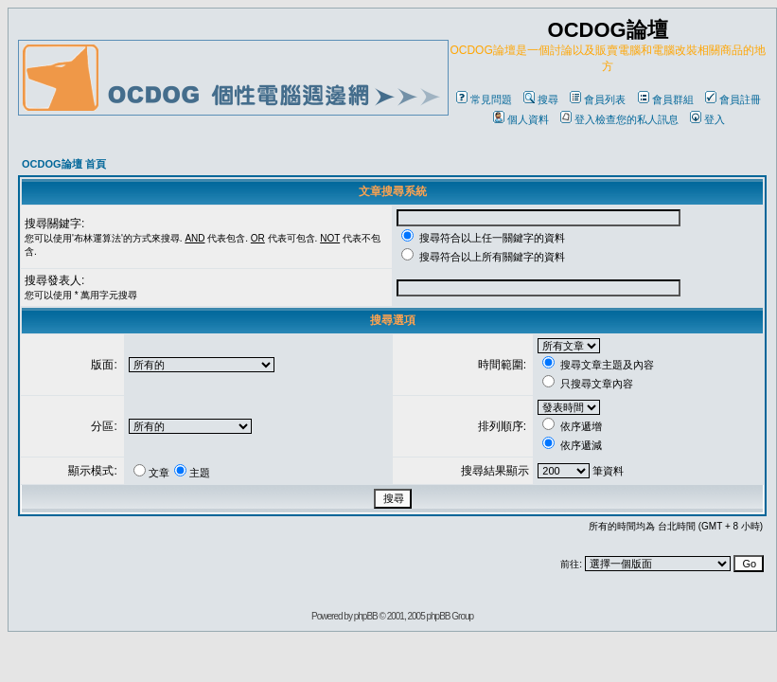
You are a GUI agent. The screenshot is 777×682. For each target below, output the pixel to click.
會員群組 (666, 99)
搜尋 (540, 99)
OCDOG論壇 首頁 (64, 164)
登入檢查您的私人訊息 (619, 119)
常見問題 (484, 99)
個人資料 (521, 119)
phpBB (366, 616)
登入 (707, 119)
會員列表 (598, 99)
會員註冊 (733, 99)
